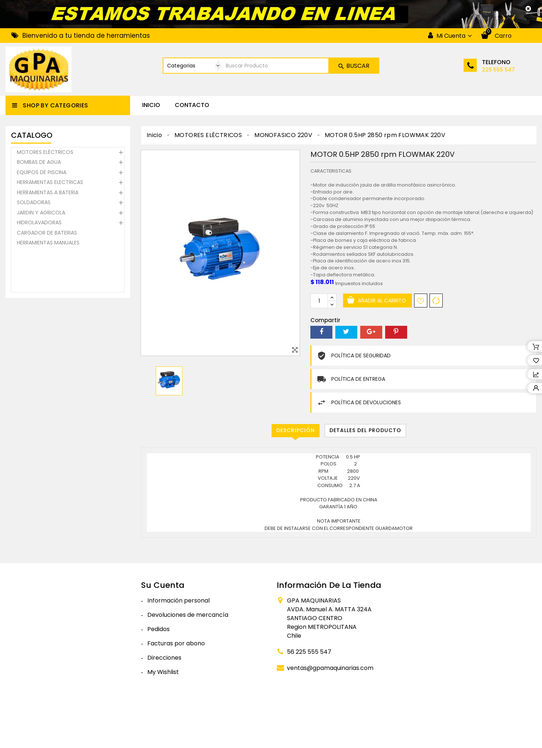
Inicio (151, 105)
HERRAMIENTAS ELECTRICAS (50, 183)
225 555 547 (498, 69)
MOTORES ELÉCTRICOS (45, 153)
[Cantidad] (319, 301)
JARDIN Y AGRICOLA (41, 213)
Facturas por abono (176, 643)
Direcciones (164, 657)
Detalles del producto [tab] (365, 430)
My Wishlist (163, 672)
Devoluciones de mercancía (187, 615)
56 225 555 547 (309, 652)
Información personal (178, 600)
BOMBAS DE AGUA (39, 163)
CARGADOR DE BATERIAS (47, 233)
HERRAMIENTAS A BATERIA (47, 193)
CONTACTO (192, 105)
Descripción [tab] (295, 430)
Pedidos (158, 629)
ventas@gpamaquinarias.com (330, 668)
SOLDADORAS (34, 203)
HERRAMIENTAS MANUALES (48, 243)
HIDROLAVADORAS (39, 223)
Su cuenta (162, 585)
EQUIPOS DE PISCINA (41, 173)
